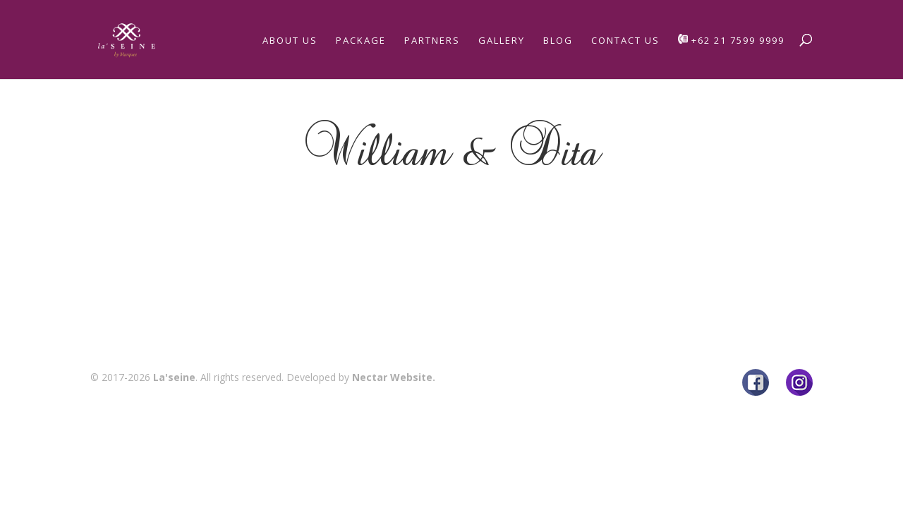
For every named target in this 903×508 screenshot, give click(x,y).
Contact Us (625, 41)
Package (361, 41)
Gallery (501, 41)
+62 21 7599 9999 (731, 40)
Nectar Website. (393, 377)
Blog (558, 41)
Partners (432, 41)
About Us (289, 41)
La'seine (174, 377)
